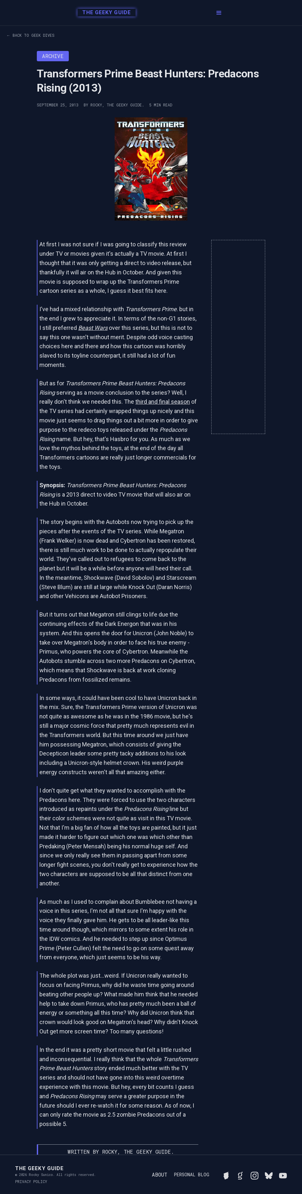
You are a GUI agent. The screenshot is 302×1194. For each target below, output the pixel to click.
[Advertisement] (238, 337)
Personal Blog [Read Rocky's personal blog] (191, 1174)
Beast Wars (93, 327)
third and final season (162, 401)
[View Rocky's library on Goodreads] (240, 1175)
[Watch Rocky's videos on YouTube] (283, 1175)
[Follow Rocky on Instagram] (254, 1175)
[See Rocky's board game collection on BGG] (226, 1175)
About (159, 1174)
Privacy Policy (31, 1181)
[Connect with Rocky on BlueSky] (269, 1175)
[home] (105, 13)
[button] (219, 13)
